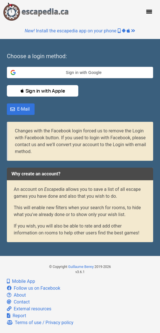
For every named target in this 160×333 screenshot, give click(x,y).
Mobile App (21, 281)
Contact (18, 302)
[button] (148, 11)
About (16, 295)
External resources (29, 309)
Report (16, 315)
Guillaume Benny (81, 267)
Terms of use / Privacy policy (40, 322)
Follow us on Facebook (33, 288)
